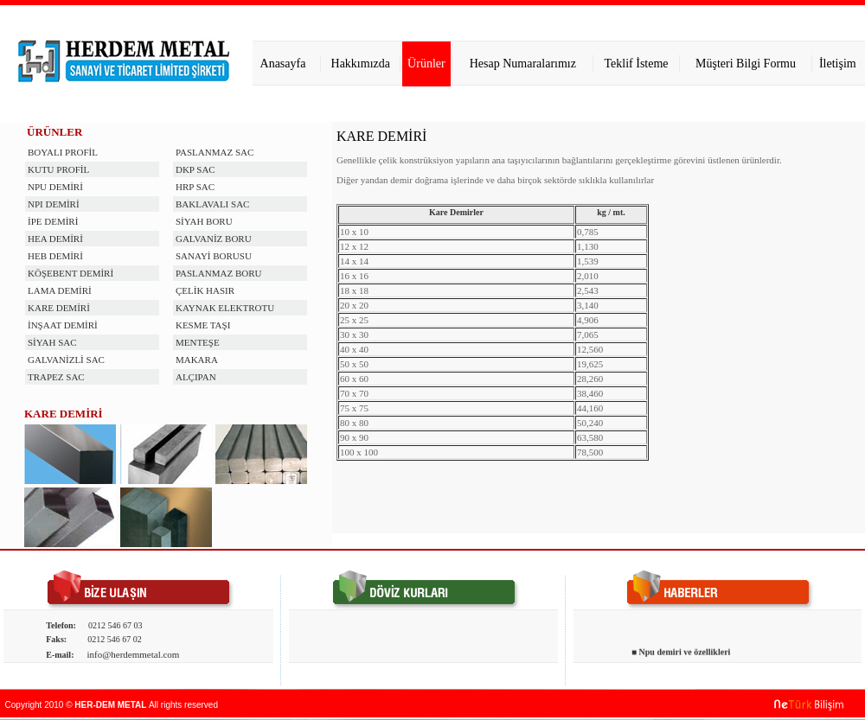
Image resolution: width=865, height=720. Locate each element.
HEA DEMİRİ (55, 238)
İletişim (837, 63)
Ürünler (426, 63)
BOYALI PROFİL (63, 152)
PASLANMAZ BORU (219, 273)
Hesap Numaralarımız (523, 63)
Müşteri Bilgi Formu (745, 63)
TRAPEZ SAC (56, 377)
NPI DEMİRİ (54, 204)
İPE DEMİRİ (53, 221)
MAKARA (197, 359)
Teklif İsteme (637, 63)
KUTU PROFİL (58, 169)
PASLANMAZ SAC (214, 152)
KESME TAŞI (203, 325)
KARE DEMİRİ (59, 308)
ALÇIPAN (196, 377)
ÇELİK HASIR (205, 290)
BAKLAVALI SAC (212, 204)
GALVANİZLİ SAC (66, 359)
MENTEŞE (198, 342)
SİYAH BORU (204, 221)
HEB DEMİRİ (55, 256)
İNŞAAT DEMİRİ (63, 325)
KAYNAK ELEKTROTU (225, 308)
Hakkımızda (360, 63)
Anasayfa (283, 63)
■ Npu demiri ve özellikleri (680, 654)
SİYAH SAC (52, 342)
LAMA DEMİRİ (60, 290)
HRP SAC (195, 187)
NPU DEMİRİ (55, 187)
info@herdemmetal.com (132, 654)
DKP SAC (195, 169)
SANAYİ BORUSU (214, 256)
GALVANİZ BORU (214, 238)
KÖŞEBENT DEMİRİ (70, 273)
